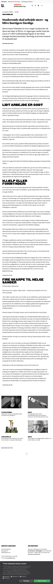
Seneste (17, 5)
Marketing (7, 578)
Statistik (23, 576)
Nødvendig (7, 576)
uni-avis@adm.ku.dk (10, 558)
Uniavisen (4, 1)
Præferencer (15, 576)
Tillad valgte (26, 580)
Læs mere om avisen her (34, 554)
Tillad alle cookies (42, 580)
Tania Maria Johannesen (7, 43)
